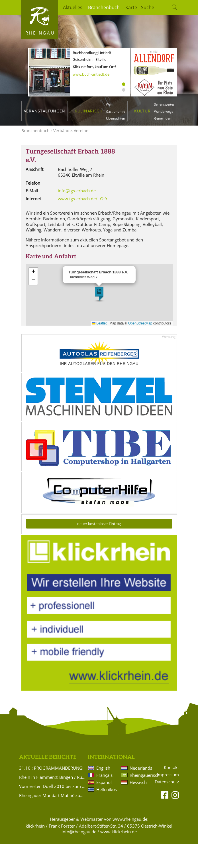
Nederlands (140, 773)
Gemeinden (162, 118)
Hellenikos (106, 794)
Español (104, 787)
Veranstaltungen (44, 111)
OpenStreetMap (140, 328)
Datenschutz (167, 787)
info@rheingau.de (79, 837)
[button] (99, 299)
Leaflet (99, 328)
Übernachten (115, 118)
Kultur (142, 111)
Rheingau (40, 33)
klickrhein (35, 831)
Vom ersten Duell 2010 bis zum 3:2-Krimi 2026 (52, 791)
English (103, 773)
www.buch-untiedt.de (91, 74)
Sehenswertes (164, 104)
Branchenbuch (104, 7)
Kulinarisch (88, 111)
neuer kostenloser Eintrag (99, 528)
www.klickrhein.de (118, 837)
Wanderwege (163, 111)
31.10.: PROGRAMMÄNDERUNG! (51, 773)
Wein (109, 104)
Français (104, 780)
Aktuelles (72, 7)
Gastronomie (115, 111)
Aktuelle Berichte (47, 762)
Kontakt (171, 772)
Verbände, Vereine (70, 135)
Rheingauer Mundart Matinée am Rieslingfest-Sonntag (52, 800)
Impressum (168, 780)
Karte (131, 7)
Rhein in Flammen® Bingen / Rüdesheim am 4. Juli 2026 (52, 782)
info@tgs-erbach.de (77, 196)
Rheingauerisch (140, 780)
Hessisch (138, 787)
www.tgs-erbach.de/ (77, 204)
